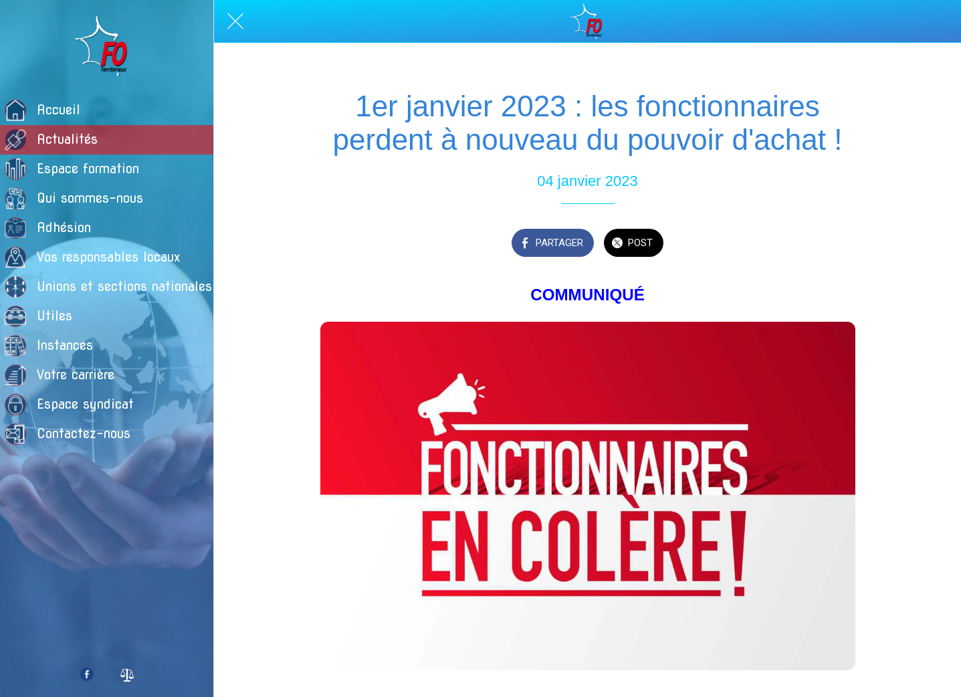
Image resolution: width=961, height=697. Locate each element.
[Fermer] (235, 21)
